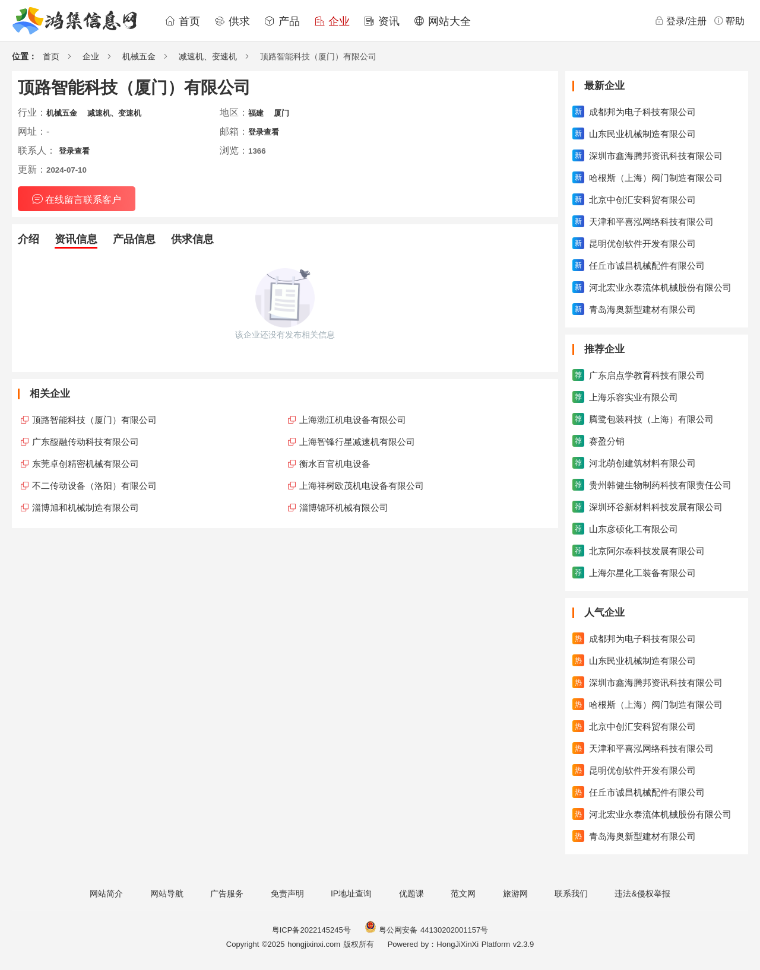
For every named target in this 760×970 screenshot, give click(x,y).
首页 (182, 21)
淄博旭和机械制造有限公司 (85, 508)
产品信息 (134, 239)
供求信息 (192, 239)
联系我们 (571, 893)
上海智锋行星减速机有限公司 (357, 442)
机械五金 (139, 56)
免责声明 (287, 893)
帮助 (729, 21)
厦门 (281, 113)
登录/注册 (680, 21)
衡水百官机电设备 (334, 464)
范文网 (463, 893)
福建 (256, 113)
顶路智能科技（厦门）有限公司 (94, 420)
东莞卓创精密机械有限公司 (85, 464)
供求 (232, 21)
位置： (24, 56)
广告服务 (226, 893)
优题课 (411, 893)
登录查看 (263, 132)
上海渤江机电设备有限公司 (352, 420)
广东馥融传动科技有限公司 (85, 442)
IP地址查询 (351, 893)
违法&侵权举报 (642, 893)
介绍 (28, 239)
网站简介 (106, 893)
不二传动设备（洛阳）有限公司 (94, 486)
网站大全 (442, 21)
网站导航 (166, 893)
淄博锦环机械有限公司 (343, 508)
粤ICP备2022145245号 (311, 930)
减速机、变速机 (208, 56)
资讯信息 (76, 239)
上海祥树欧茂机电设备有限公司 (361, 486)
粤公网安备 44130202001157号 (426, 930)
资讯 (382, 21)
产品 (282, 21)
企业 (332, 21)
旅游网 (515, 893)
